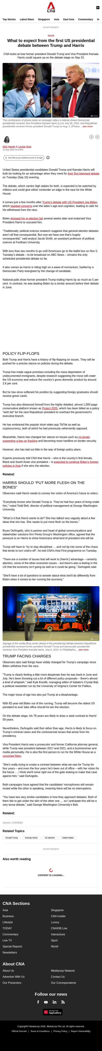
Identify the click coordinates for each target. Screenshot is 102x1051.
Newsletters (10, 952)
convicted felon (12, 755)
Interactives (58, 934)
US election (50, 838)
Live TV (7, 940)
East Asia (68, 19)
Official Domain (19, 1031)
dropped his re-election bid (26, 218)
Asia (56, 19)
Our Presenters (12, 982)
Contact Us (58, 976)
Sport (54, 940)
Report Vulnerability (80, 1031)
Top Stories (9, 19)
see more (88, 126)
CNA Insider (58, 916)
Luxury (55, 922)
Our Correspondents (63, 982)
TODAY (7, 928)
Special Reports (12, 946)
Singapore (44, 19)
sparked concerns (21, 206)
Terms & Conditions (40, 1031)
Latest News (27, 19)
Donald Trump (11, 838)
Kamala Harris (31, 838)
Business (8, 916)
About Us (8, 970)
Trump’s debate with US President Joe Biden (69, 202)
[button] (23, 157)
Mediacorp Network (63, 970)
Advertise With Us (14, 976)
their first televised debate (83, 173)
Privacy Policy (60, 1031)
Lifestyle (8, 922)
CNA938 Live (59, 928)
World (51, 35)
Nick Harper (9, 146)
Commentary (85, 19)
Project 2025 (50, 408)
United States (68, 838)
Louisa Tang (24, 146)
